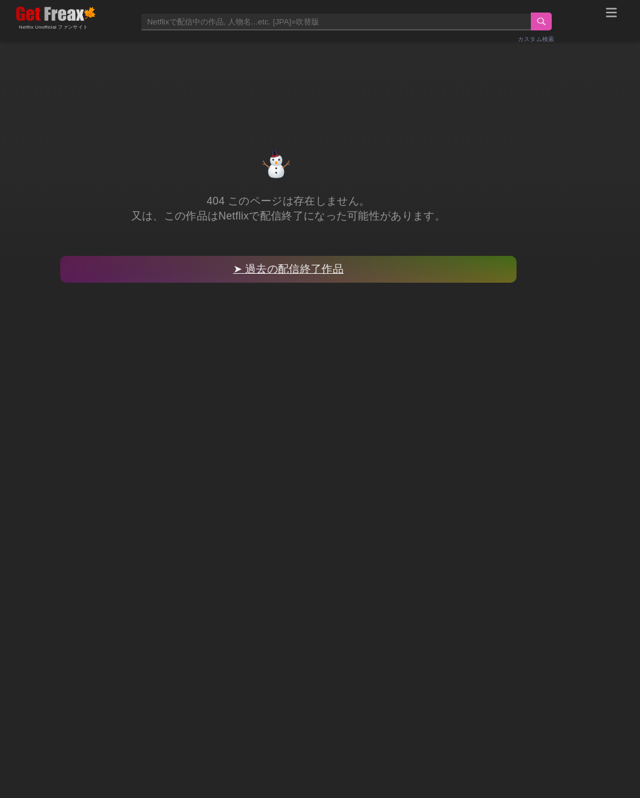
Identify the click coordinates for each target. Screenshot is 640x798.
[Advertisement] (320, 82)
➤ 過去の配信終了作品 (288, 269)
